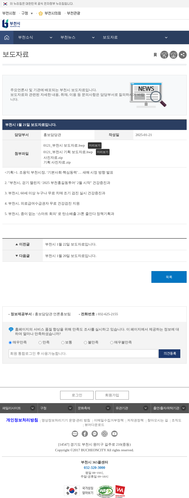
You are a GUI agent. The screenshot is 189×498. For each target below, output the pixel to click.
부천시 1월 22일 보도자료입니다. (70, 244)
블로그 (75, 434)
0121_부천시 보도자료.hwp (64, 145)
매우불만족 (121, 342)
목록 (169, 277)
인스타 (104, 434)
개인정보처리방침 (22, 420)
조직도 (176, 420)
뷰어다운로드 (94, 425)
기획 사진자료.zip (57, 162)
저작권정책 (135, 420)
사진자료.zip (53, 158)
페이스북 (85, 434)
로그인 (77, 395)
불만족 (91, 342)
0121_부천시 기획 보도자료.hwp (68, 152)
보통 (66, 342)
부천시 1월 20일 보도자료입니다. (70, 256)
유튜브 (114, 434)
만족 (44, 342)
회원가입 (112, 395)
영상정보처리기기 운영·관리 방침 (66, 420)
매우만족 (18, 342)
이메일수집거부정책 (109, 420)
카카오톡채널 (94, 434)
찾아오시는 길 (157, 420)
